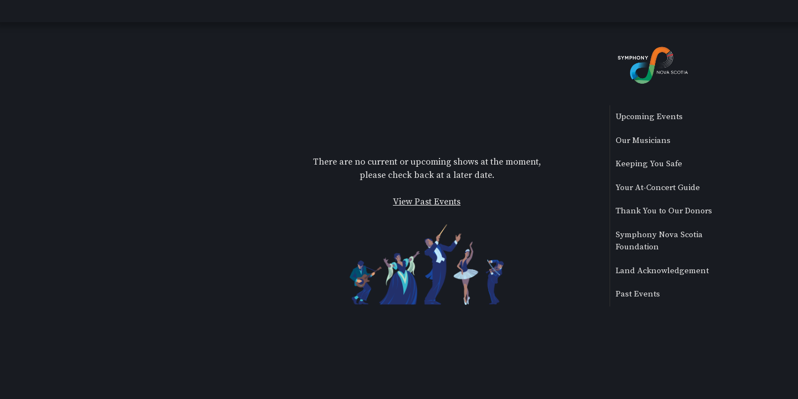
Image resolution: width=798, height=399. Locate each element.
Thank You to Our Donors (664, 211)
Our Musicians (643, 140)
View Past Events (427, 201)
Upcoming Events (649, 116)
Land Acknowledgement (662, 270)
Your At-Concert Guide (658, 187)
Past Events (638, 294)
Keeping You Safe (649, 163)
